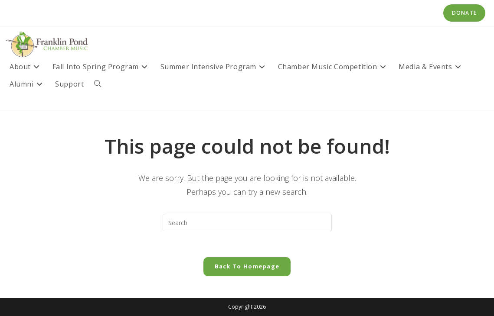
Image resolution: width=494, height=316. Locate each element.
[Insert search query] (247, 222)
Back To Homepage (247, 266)
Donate (464, 12)
